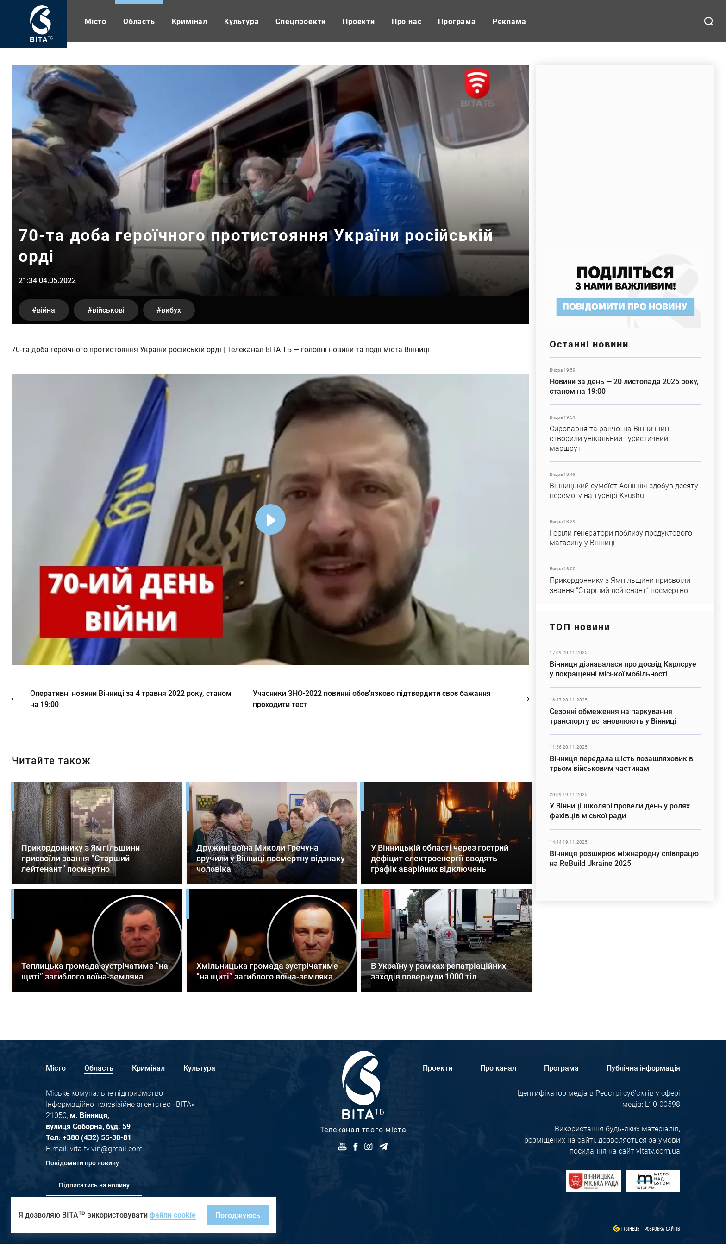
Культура (241, 21)
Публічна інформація (643, 1068)
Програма (457, 21)
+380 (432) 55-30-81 (97, 1137)
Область (139, 21)
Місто (95, 21)
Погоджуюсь (237, 1215)
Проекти (359, 21)
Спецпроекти (300, 21)
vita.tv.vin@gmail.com (106, 1148)
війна (46, 310)
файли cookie (173, 1214)
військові (109, 310)
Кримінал (189, 21)
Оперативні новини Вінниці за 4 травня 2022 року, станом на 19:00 (131, 698)
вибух (173, 310)
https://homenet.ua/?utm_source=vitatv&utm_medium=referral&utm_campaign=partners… (625, 154)
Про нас (407, 21)
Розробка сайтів (662, 1228)
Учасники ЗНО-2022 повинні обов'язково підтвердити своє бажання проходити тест (372, 698)
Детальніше (625, 381)
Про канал (498, 1068)
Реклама (509, 21)
